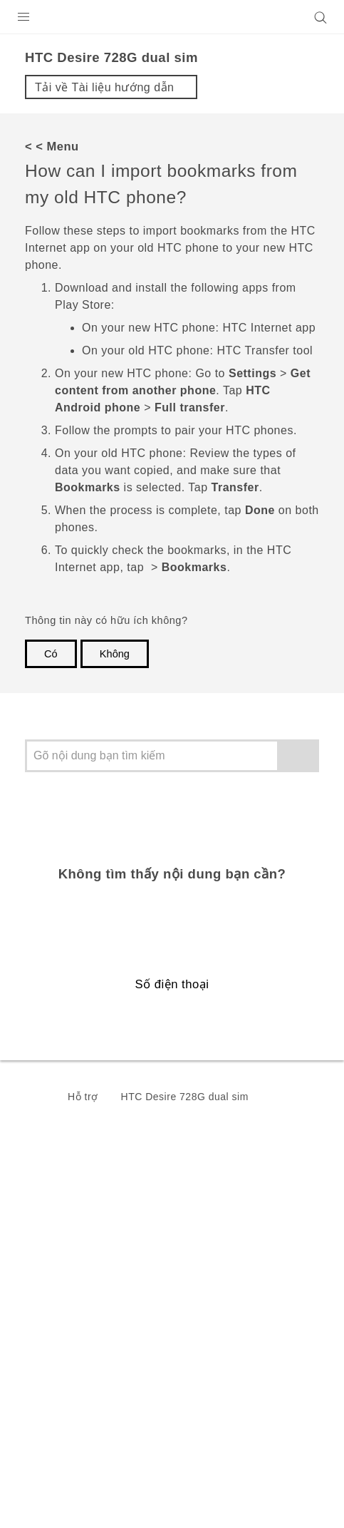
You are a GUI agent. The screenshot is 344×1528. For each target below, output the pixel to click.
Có (51, 654)
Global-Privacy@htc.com (166, 1498)
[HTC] (172, 17)
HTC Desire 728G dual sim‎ (185, 1096)
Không (115, 654)
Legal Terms (47, 1463)
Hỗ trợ (83, 1096)
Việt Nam (181, 1212)
